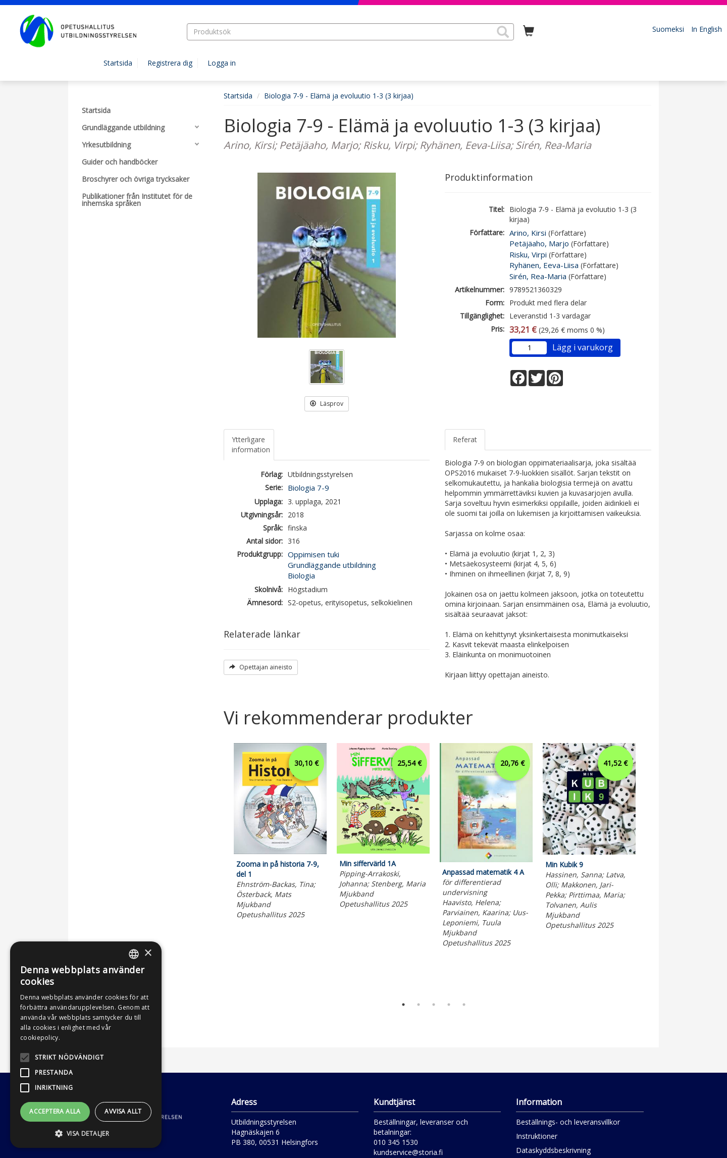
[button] (503, 32)
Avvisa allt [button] (123, 1111)
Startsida (117, 63)
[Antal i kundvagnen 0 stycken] (528, 31)
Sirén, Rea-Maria (537, 276)
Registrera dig (169, 63)
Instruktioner (536, 1136)
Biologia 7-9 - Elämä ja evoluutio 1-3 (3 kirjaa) (338, 95)
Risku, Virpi (528, 254)
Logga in (221, 63)
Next (646, 867)
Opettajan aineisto (260, 667)
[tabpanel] (280, 832)
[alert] (86, 1044)
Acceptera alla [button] (55, 1111)
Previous (221, 867)
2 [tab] (418, 1004)
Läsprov (326, 403)
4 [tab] (449, 1004)
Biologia (301, 575)
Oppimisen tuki (313, 554)
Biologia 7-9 (308, 488)
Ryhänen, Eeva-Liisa (544, 265)
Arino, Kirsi (527, 233)
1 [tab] (403, 1004)
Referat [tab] (465, 439)
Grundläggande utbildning (332, 565)
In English (706, 29)
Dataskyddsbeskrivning (553, 1150)
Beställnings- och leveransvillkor (568, 1122)
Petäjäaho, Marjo (539, 243)
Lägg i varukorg (582, 347)
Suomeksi (668, 29)
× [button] (147, 953)
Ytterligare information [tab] (251, 444)
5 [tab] (464, 1004)
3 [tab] (434, 1004)
